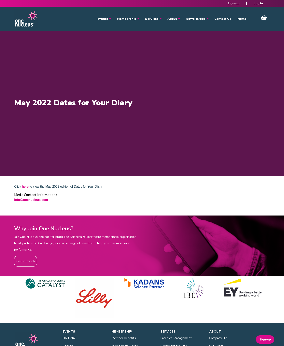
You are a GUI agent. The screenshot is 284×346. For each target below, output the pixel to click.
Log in (258, 3)
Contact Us (222, 19)
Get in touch (25, 261)
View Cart (264, 18)
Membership (126, 19)
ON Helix (69, 338)
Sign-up (233, 3)
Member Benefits (123, 338)
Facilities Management (176, 338)
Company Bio (218, 338)
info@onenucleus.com (31, 199)
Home (242, 19)
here (25, 186)
